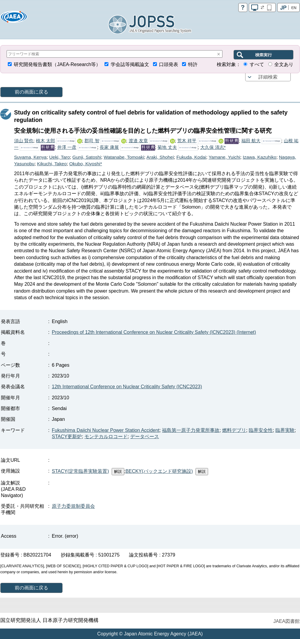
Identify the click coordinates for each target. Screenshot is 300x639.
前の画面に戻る (31, 91)
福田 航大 (250, 140)
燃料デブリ (234, 430)
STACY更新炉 (67, 436)
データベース (144, 436)
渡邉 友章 (138, 140)
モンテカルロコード (106, 436)
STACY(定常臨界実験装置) (80, 471)
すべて (257, 64)
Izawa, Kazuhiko (259, 157)
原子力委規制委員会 (73, 506)
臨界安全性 (261, 430)
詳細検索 (268, 77)
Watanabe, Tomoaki (124, 157)
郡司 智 (91, 140)
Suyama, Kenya (30, 157)
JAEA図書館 (286, 621)
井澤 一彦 (66, 147)
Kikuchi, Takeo (52, 163)
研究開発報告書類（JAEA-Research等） (57, 64)
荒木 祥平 (186, 140)
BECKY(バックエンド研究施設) (159, 471)
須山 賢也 (23, 140)
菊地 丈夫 (167, 147)
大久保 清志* (213, 147)
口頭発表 (168, 64)
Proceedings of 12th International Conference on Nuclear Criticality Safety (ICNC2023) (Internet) (154, 332)
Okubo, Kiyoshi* (85, 163)
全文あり (283, 64)
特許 (193, 64)
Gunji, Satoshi (86, 157)
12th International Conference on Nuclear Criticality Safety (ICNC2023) (127, 386)
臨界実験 (285, 430)
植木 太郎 (45, 140)
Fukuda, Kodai (191, 157)
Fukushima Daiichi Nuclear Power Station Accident (105, 430)
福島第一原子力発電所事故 (190, 430)
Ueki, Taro (59, 157)
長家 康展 (109, 147)
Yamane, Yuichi (224, 157)
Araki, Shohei (160, 157)
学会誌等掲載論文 (130, 64)
